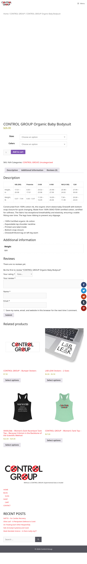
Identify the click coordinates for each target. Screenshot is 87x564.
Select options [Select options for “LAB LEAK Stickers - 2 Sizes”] (53, 391)
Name (6, 303)
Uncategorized (46, 173)
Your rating (9, 285)
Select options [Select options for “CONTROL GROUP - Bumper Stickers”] (12, 391)
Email (6, 312)
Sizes (11, 147)
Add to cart (18, 163)
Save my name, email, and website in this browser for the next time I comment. (41, 321)
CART (7, 514)
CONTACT (6, 517)
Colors (12, 155)
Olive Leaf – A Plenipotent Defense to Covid (19, 533)
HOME (5, 501)
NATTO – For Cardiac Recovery (14, 530)
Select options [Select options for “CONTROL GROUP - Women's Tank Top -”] (53, 451)
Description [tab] (12, 181)
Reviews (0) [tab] (52, 181)
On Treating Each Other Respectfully (16, 536)
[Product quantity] (6, 164)
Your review (9, 289)
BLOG (5, 504)
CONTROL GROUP (17, 13)
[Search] (38, 551)
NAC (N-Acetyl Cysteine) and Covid (16, 539)
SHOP (5, 510)
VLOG (7, 507)
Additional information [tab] (32, 181)
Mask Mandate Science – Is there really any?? (20, 542)
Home (5, 13)
